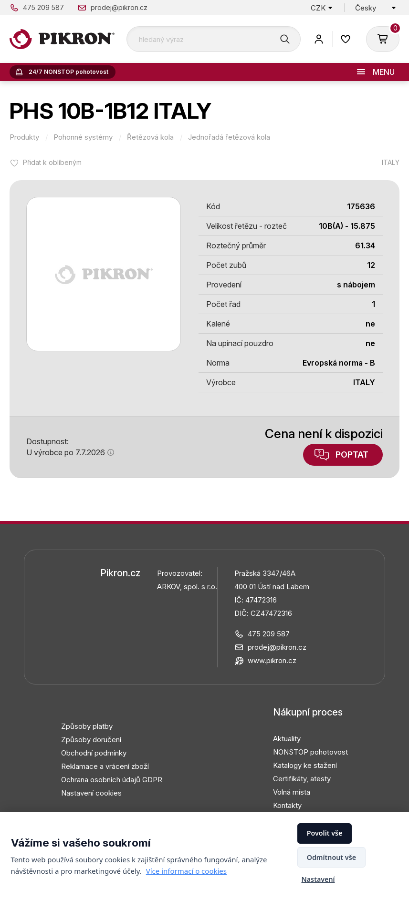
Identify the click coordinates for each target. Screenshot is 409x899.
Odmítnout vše (331, 857)
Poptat (352, 455)
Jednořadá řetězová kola (229, 137)
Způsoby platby (87, 726)
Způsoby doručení (91, 739)
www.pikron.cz (272, 660)
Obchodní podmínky (93, 752)
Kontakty (287, 805)
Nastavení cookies (91, 792)
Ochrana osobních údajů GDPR (111, 779)
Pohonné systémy (83, 137)
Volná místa (291, 792)
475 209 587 (43, 7)
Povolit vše (325, 833)
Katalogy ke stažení (305, 765)
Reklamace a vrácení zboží (105, 766)
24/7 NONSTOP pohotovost (68, 71)
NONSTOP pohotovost (310, 751)
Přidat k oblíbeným (52, 162)
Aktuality (287, 738)
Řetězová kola (150, 137)
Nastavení (318, 879)
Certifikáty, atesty (302, 778)
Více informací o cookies (186, 871)
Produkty (24, 137)
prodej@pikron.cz (119, 7)
